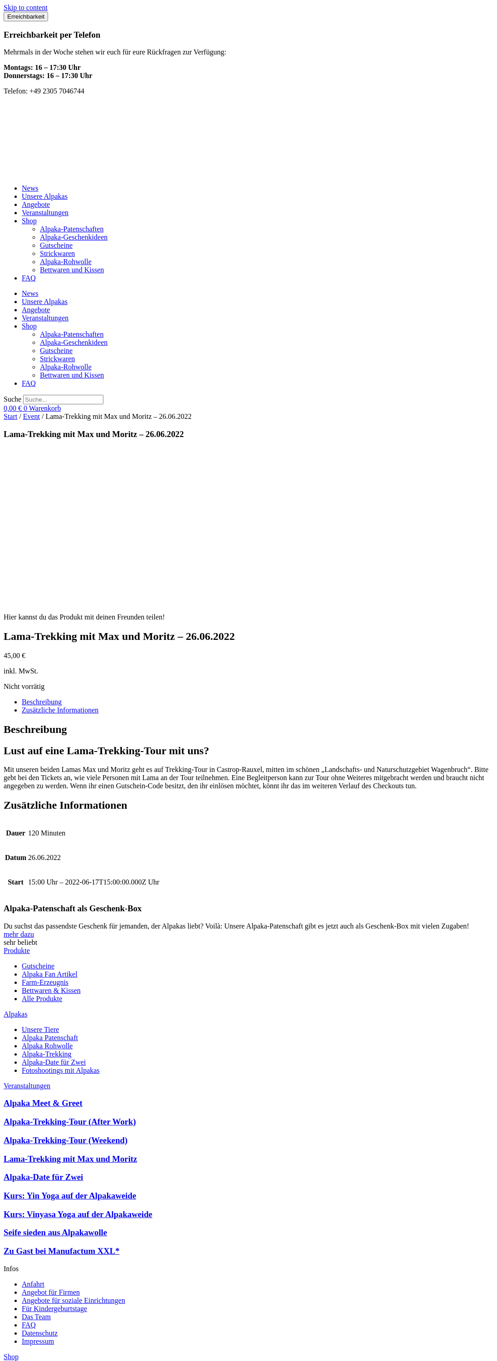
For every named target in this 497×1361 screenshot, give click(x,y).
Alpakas (15, 857)
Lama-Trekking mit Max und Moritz (70, 1002)
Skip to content (26, 7)
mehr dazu (19, 777)
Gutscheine (56, 245)
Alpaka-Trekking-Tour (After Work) (70, 964)
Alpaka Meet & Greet (43, 946)
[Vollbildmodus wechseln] (16, 1347)
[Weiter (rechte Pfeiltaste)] (16, 1355)
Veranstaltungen (45, 212)
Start (10, 416)
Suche (12, 399)
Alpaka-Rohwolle (66, 261)
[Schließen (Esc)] (34, 1347)
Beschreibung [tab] (42, 545)
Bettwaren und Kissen (72, 270)
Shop (29, 221)
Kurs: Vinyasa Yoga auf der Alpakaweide (78, 1057)
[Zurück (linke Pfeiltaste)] (7, 1355)
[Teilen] (25, 1347)
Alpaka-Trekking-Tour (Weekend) (65, 983)
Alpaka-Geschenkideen (73, 237)
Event (31, 416)
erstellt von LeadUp (32, 1329)
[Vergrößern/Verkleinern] (7, 1347)
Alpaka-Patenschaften (71, 229)
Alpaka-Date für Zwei (43, 1020)
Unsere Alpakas (45, 196)
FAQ (29, 278)
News (30, 188)
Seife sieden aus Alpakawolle (55, 1075)
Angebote (36, 204)
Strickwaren (57, 253)
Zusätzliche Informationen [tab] (60, 553)
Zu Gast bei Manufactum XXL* (62, 1094)
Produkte (17, 793)
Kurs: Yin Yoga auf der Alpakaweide (70, 1038)
